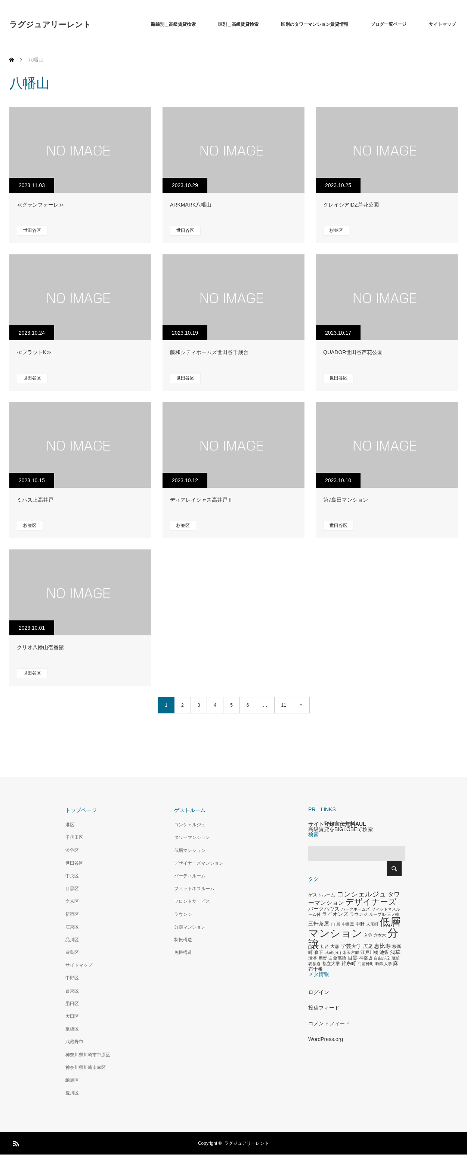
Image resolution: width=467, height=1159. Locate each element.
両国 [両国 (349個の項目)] (335, 924)
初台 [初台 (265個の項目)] (325, 946)
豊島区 (72, 952)
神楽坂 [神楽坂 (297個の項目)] (365, 958)
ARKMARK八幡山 (190, 205)
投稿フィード (324, 1008)
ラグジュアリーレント (50, 24)
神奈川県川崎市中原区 (87, 1054)
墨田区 (72, 1003)
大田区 (72, 1016)
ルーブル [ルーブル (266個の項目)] (377, 914)
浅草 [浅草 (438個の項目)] (395, 952)
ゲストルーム (189, 810)
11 (283, 705)
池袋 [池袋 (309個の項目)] (384, 952)
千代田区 (74, 837)
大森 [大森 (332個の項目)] (334, 946)
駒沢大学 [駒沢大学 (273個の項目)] (383, 963)
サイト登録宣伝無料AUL (337, 824)
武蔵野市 (74, 1041)
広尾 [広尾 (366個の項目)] (368, 946)
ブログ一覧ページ (388, 24)
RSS (15, 1142)
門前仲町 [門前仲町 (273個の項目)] (366, 963)
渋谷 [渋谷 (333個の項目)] (312, 958)
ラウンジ (183, 914)
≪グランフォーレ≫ (40, 205)
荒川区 (72, 1093)
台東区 (72, 991)
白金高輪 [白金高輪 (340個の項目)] (337, 958)
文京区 (72, 901)
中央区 (72, 875)
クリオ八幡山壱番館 (40, 647)
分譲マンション (189, 927)
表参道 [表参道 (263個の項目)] (314, 963)
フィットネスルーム (194, 888)
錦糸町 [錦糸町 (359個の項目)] (348, 963)
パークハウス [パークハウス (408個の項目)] (324, 909)
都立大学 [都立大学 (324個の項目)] (331, 963)
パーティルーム (189, 875)
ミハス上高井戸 (35, 500)
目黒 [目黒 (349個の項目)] (353, 958)
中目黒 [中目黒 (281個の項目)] (348, 924)
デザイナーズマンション (198, 863)
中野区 (72, 977)
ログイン (318, 992)
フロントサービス (192, 901)
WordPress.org (325, 1039)
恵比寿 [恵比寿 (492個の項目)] (382, 946)
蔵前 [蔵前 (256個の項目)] (396, 958)
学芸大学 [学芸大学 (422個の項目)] (351, 946)
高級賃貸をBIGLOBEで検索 (340, 829)
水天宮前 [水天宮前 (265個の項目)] (351, 952)
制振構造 (183, 939)
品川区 (72, 939)
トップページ (81, 810)
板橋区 (72, 1029)
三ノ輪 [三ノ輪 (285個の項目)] (393, 914)
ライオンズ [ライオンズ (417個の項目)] (335, 914)
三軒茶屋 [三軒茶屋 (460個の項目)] (318, 924)
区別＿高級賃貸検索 (238, 24)
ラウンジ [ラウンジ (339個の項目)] (359, 914)
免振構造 (183, 952)
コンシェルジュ (189, 824)
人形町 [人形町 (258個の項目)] (372, 924)
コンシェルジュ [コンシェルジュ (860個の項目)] (361, 894)
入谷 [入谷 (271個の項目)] (368, 935)
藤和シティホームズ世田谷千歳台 (209, 352)
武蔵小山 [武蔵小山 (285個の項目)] (333, 952)
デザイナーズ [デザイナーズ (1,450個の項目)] (371, 902)
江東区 (72, 927)
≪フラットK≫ (34, 352)
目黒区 (72, 888)
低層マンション (189, 850)
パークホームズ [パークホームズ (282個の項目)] (355, 909)
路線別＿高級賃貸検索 (173, 24)
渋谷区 (72, 850)
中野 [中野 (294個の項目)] (360, 924)
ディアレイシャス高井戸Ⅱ (201, 500)
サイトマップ (442, 24)
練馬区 (72, 1080)
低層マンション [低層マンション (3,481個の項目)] (354, 927)
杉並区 (336, 230)
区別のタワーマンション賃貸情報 (314, 24)
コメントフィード (329, 1023)
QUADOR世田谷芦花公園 (353, 352)
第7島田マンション (345, 500)
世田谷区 (32, 230)
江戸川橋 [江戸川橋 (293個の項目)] (369, 952)
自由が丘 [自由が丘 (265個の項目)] (382, 958)
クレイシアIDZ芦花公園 (351, 205)
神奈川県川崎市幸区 (85, 1067)
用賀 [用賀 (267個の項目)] (323, 958)
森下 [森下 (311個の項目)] (318, 952)
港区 (69, 824)
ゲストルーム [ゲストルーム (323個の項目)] (321, 895)
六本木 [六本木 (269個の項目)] (380, 935)
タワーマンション (192, 837)
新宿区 (72, 914)
